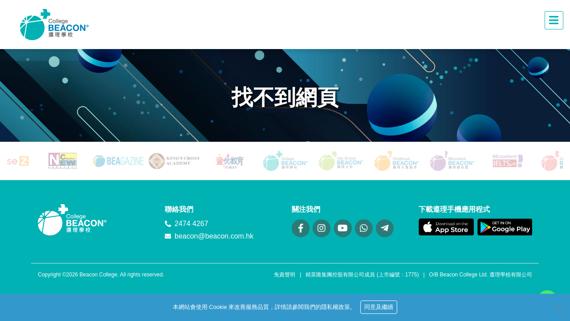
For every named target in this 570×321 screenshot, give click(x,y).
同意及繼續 (378, 307)
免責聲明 (284, 275)
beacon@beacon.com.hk (214, 236)
